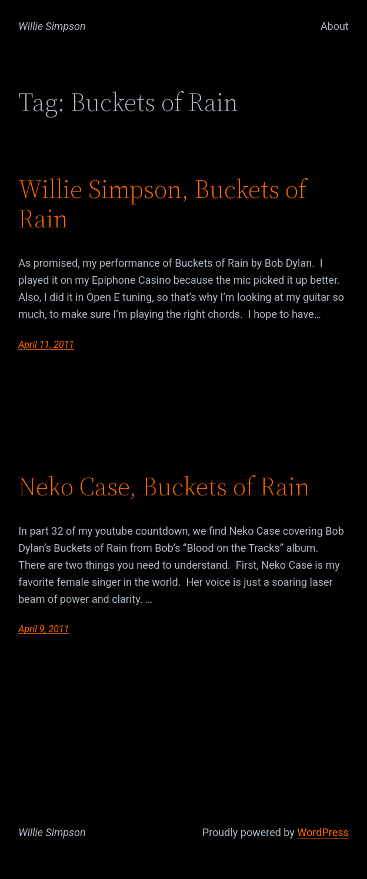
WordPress (322, 832)
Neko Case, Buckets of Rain (164, 487)
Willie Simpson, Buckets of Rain (162, 204)
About (335, 26)
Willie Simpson (52, 26)
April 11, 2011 (46, 344)
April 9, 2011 (43, 629)
